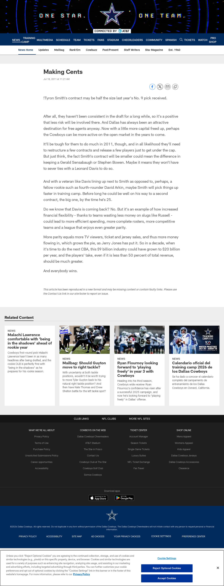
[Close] (218, 568)
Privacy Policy (43, 436)
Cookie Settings (167, 536)
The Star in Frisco (93, 449)
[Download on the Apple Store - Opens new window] (98, 498)
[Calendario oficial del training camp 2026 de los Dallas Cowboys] (194, 360)
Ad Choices (99, 536)
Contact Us (93, 455)
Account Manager (138, 436)
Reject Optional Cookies (167, 568)
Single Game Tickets (138, 449)
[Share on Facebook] (152, 88)
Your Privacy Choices (131, 536)
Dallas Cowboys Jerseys (182, 455)
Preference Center (200, 536)
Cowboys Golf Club (94, 467)
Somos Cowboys (93, 474)
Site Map (75, 536)
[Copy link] (175, 87)
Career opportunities (43, 461)
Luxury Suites (138, 455)
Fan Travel (138, 467)
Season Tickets (138, 442)
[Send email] (168, 88)
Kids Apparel (182, 449)
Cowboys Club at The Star (93, 461)
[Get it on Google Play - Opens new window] (124, 499)
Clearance (182, 467)
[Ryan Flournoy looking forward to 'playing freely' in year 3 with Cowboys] (139, 366)
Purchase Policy (43, 449)
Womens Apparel (182, 442)
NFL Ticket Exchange (138, 461)
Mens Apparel (182, 436)
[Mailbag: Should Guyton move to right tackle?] (84, 362)
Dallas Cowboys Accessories (182, 461)
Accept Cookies (167, 578)
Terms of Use (43, 442)
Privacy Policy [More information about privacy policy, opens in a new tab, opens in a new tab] (81, 574)
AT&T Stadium (93, 442)
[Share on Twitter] (160, 88)
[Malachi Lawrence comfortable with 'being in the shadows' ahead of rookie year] (30, 366)
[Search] (181, 39)
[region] (112, 568)
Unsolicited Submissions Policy (43, 455)
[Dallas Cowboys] (112, 515)
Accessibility (43, 467)
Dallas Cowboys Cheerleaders (93, 436)
